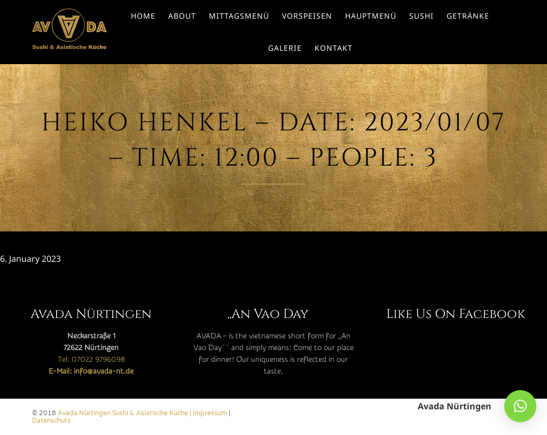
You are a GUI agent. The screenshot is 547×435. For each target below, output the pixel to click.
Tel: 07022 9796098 (91, 359)
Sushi (421, 16)
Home (143, 16)
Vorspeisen (307, 16)
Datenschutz (51, 420)
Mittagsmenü (239, 16)
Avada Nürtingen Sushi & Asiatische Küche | (125, 413)
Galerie (285, 48)
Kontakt (334, 48)
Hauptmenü (370, 16)
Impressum (210, 413)
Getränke (468, 16)
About (182, 16)
